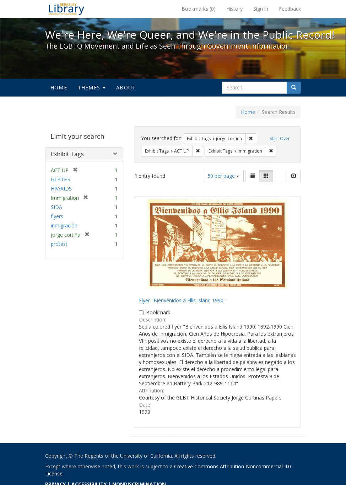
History (234, 8)
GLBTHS (60, 179)
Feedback (290, 8)
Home (58, 87)
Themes (92, 87)
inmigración (64, 225)
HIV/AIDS (61, 188)
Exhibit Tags (67, 154)
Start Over (280, 139)
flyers (57, 216)
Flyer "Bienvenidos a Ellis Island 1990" (182, 300)
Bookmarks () (199, 8)
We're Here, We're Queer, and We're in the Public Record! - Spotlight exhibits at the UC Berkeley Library (66, 9)
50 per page (223, 175)
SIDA (56, 207)
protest (59, 244)
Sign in (260, 8)
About (126, 87)
